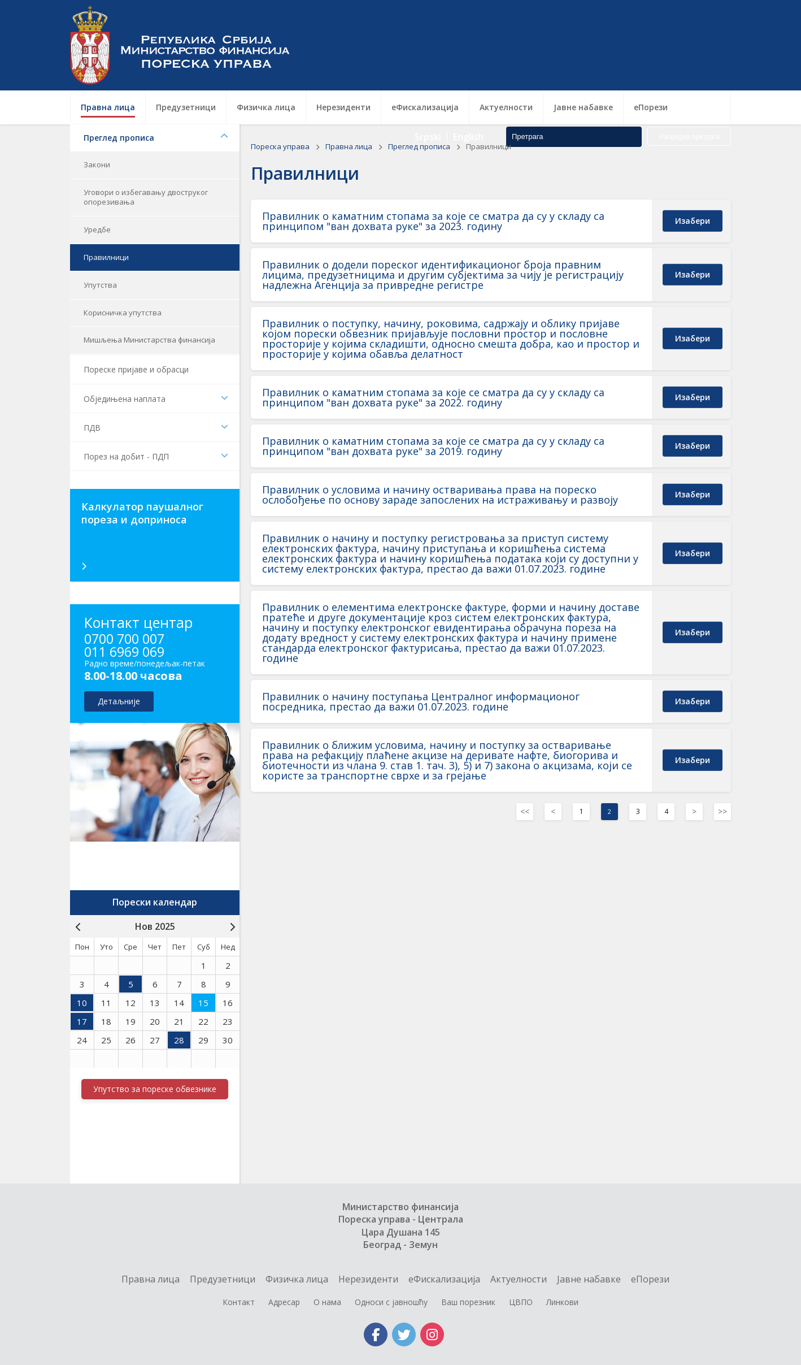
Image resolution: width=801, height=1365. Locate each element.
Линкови (562, 1302)
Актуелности (518, 1279)
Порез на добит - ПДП (156, 456)
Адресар (284, 1302)
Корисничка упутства (123, 312)
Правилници (106, 257)
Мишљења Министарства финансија (149, 340)
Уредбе (97, 229)
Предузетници (222, 1279)
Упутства (100, 285)
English (468, 62)
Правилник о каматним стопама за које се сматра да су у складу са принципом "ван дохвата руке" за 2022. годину (433, 397)
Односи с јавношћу (391, 1302)
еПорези (650, 1279)
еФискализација (444, 1279)
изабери (692, 220)
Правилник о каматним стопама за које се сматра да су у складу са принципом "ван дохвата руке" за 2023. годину (433, 221)
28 (179, 1040)
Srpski (428, 62)
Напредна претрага (689, 62)
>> (722, 811)
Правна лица (349, 146)
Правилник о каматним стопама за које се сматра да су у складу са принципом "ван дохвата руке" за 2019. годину (433, 446)
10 (82, 1002)
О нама (327, 1302)
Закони (97, 164)
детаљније (119, 701)
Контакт (239, 1302)
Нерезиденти (368, 1279)
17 (82, 1021)
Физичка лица (296, 1279)
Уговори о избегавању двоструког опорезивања (146, 197)
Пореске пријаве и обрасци (136, 369)
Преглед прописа (156, 137)
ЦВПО (521, 1302)
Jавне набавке (589, 1279)
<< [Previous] (524, 811)
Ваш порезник (468, 1302)
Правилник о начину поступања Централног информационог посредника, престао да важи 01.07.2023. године (421, 701)
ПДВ (156, 427)
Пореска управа (186, 45)
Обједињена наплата (156, 398)
